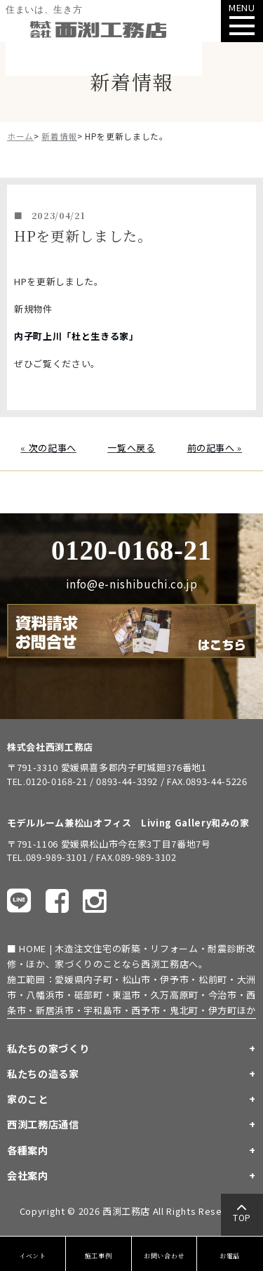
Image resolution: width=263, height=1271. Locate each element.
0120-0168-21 (131, 550)
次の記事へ (52, 447)
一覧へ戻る (131, 447)
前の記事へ (211, 447)
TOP (242, 1216)
